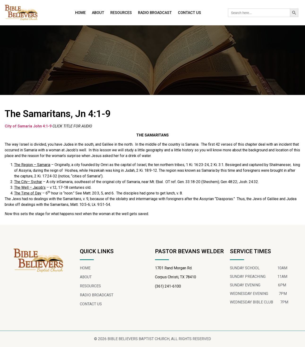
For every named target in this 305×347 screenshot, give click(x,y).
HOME (80, 12)
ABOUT (98, 12)
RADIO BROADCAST (155, 12)
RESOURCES (121, 12)
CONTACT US (189, 12)
